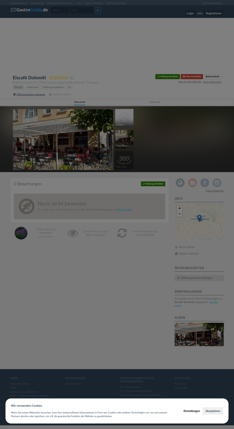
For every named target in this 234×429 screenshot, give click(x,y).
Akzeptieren (212, 411)
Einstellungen (192, 411)
